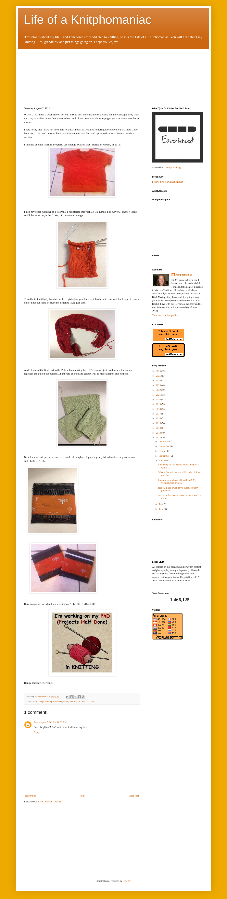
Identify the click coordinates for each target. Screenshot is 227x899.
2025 (158, 375)
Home (82, 795)
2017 (158, 413)
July (161, 504)
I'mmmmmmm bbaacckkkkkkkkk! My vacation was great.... (177, 481)
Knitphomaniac (184, 274)
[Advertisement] (54, 74)
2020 (158, 399)
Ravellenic (57, 701)
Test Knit (82, 701)
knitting (48, 701)
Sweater (73, 701)
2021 (158, 394)
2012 (158, 437)
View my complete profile (165, 315)
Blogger (126, 881)
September (164, 455)
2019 (158, 404)
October (163, 451)
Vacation (90, 701)
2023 (158, 385)
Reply (37, 732)
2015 (158, 423)
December (164, 441)
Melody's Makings (172, 167)
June (161, 509)
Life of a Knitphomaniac (88, 19)
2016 (158, 418)
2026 (158, 371)
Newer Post (31, 795)
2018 (158, 409)
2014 (158, 427)
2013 (158, 432)
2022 (158, 390)
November (164, 446)
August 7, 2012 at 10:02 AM (53, 722)
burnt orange (38, 701)
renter (65, 701)
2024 (158, 380)
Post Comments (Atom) (49, 801)
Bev (36, 722)
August (162, 460)
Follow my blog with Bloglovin (167, 181)
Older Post (134, 795)
